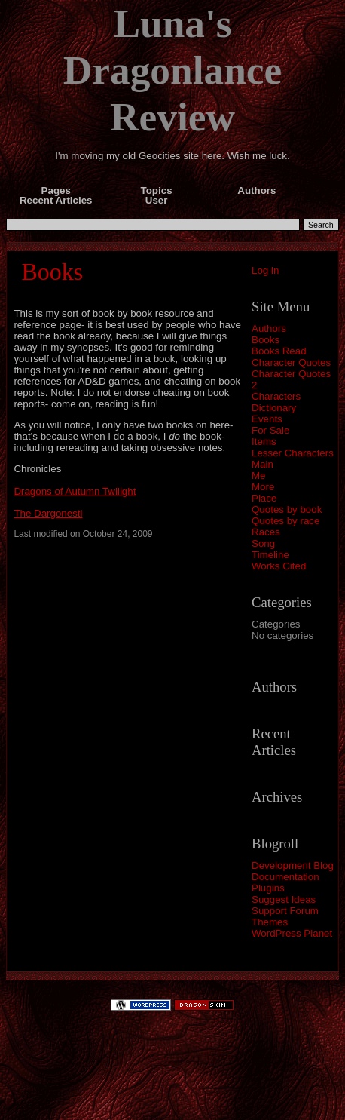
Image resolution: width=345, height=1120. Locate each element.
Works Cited (279, 566)
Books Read (279, 351)
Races (266, 532)
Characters (276, 396)
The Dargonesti (48, 513)
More (263, 486)
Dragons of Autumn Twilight (75, 491)
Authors (269, 328)
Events (267, 419)
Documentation (285, 876)
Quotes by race (285, 520)
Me (259, 475)
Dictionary (274, 407)
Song (263, 543)
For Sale (270, 430)
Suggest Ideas (284, 899)
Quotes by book (287, 509)
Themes (270, 922)
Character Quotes (291, 362)
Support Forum (285, 910)
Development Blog (293, 865)
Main (262, 464)
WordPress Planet (292, 933)
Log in (265, 270)
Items (264, 441)
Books (265, 339)
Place (264, 498)
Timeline (270, 554)
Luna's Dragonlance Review (172, 70)
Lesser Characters (293, 453)
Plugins (268, 888)
